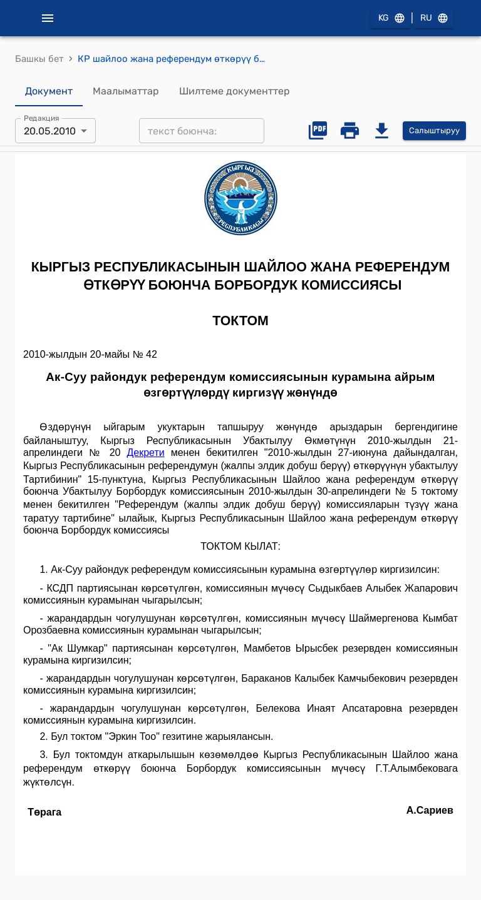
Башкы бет (39, 58)
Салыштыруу (434, 131)
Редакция (41, 118)
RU (433, 18)
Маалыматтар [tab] (126, 91)
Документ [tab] (49, 91)
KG (391, 18)
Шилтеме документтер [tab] (234, 91)
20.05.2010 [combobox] (50, 131)
